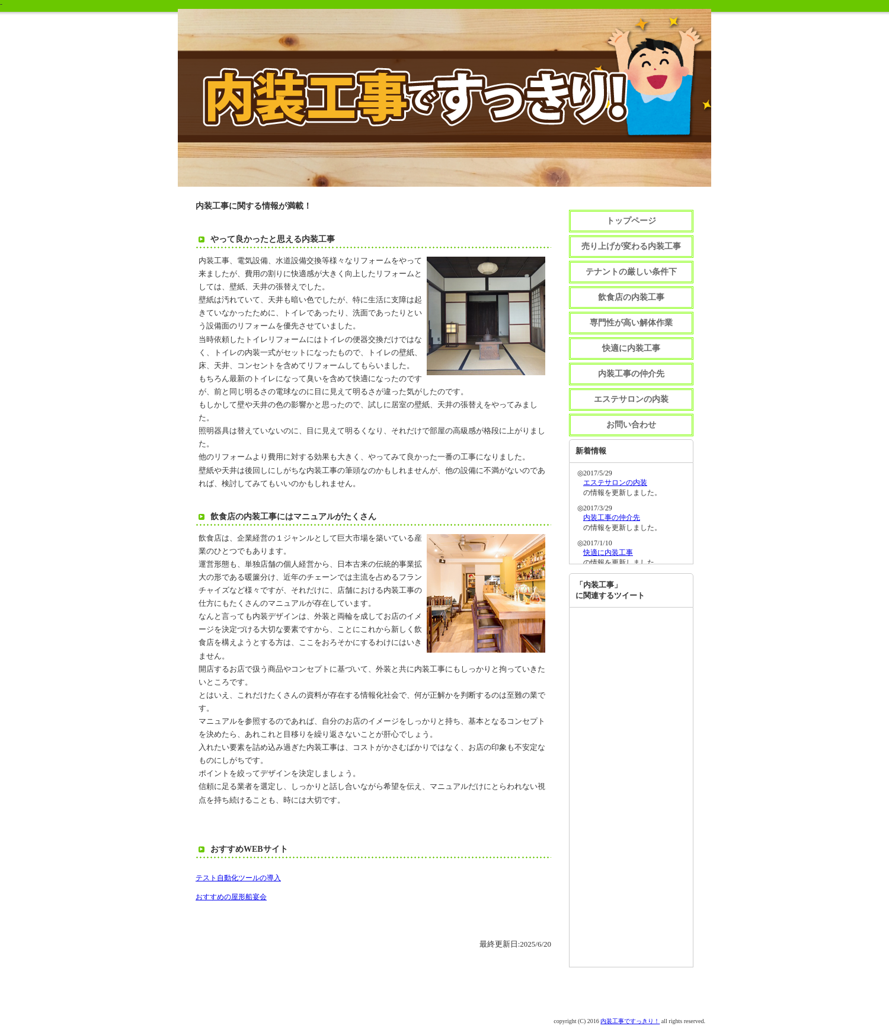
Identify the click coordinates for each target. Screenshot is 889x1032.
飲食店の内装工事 (631, 297)
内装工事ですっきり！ (630, 1021)
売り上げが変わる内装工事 (631, 246)
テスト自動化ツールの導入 (238, 878)
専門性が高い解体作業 (631, 322)
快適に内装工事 (631, 348)
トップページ (631, 220)
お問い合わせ (631, 424)
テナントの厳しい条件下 (631, 271)
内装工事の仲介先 (631, 373)
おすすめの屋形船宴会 (231, 897)
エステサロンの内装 (631, 399)
